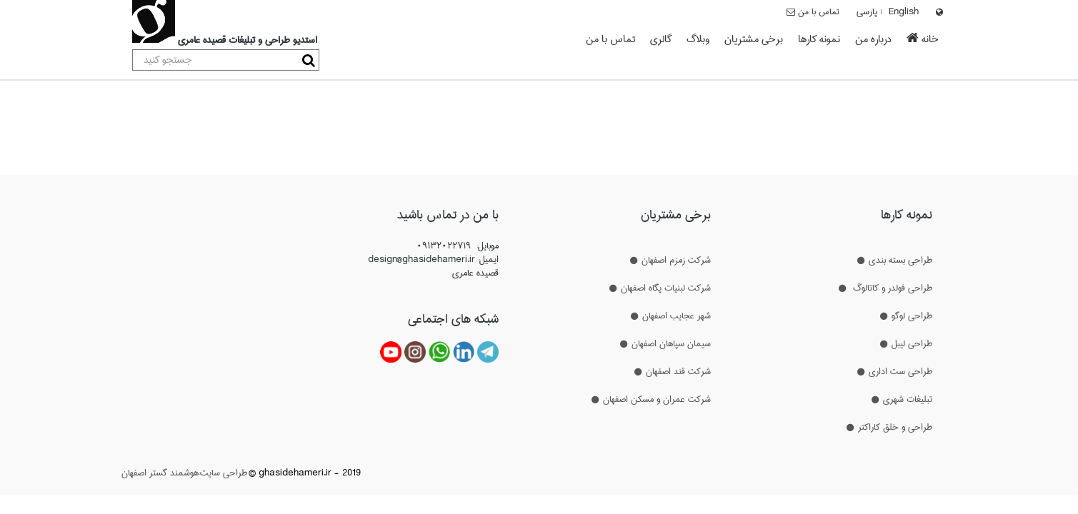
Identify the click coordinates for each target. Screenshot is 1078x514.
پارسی (867, 11)
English (904, 11)
